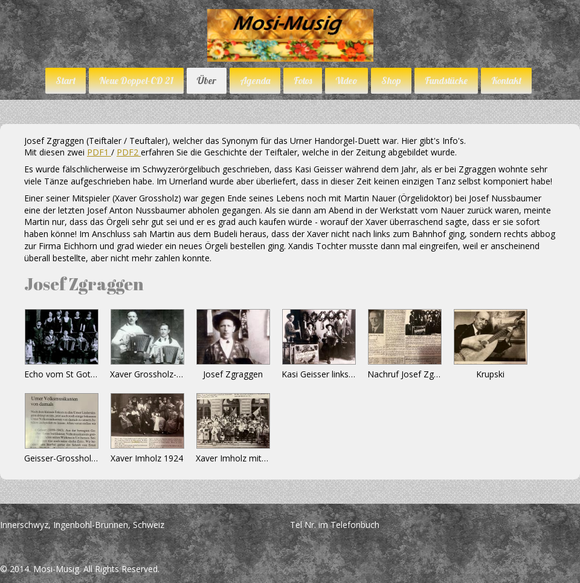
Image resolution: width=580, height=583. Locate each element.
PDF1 (99, 152)
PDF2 (129, 152)
